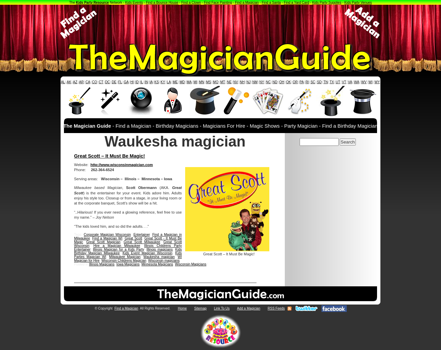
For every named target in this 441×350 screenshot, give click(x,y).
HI (132, 82)
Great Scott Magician (103, 242)
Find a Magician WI (107, 238)
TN (326, 82)
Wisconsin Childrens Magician (123, 260)
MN (201, 82)
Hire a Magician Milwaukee (117, 246)
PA (302, 82)
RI (307, 82)
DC (107, 82)
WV (364, 82)
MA (189, 82)
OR (295, 82)
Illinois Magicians (101, 264)
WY (377, 82)
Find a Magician (247, 2)
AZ (75, 82)
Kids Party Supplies (326, 2)
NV (235, 82)
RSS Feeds (276, 308)
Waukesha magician (159, 257)
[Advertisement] (220, 23)
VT (344, 82)
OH (281, 82)
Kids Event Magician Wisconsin (147, 253)
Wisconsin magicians (163, 260)
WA (357, 82)
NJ (248, 82)
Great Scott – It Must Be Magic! (109, 156)
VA (350, 82)
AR (81, 82)
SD (319, 82)
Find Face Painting (218, 2)
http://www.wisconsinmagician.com (122, 165)
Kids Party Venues (358, 2)
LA (169, 82)
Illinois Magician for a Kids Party (118, 249)
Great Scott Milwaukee (142, 242)
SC (312, 82)
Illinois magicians (159, 249)
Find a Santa (271, 2)
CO (94, 82)
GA (126, 82)
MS (208, 82)
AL (63, 82)
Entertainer (141, 234)
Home (182, 308)
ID (137, 82)
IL (141, 82)
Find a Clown (191, 2)
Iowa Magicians (128, 264)
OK (288, 82)
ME (175, 82)
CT (101, 82)
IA (150, 82)
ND (275, 82)
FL (120, 82)
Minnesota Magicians (157, 264)
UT (338, 82)
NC (268, 82)
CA (88, 82)
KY (163, 82)
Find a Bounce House (162, 2)
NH (242, 82)
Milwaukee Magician (124, 257)
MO (215, 82)
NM (255, 82)
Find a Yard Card (296, 2)
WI (370, 82)
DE (114, 82)
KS (157, 82)
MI (195, 82)
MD (182, 82)
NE (229, 82)
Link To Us (222, 308)
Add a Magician (248, 308)
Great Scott (133, 238)
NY (261, 82)
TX (332, 82)
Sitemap (200, 308)
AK (69, 82)
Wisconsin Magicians (190, 264)
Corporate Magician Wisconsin (107, 234)
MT (222, 82)
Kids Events (134, 2)
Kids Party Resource (92, 2)
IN (146, 82)
